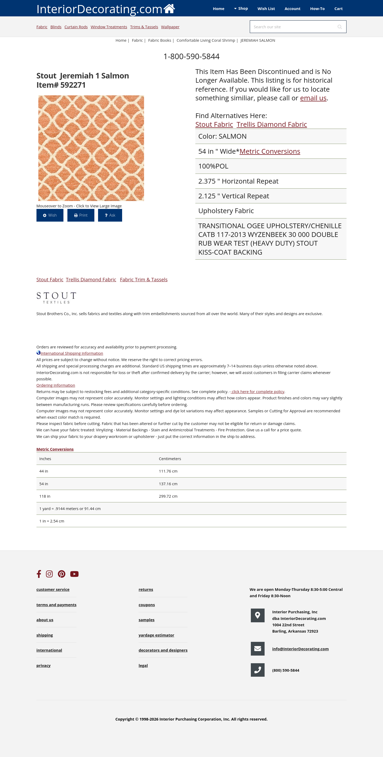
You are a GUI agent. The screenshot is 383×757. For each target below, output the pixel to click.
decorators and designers (163, 650)
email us (313, 97)
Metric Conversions (269, 151)
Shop (243, 8)
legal (143, 665)
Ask (112, 215)
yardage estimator (156, 635)
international (49, 650)
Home (218, 8)
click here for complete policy (257, 391)
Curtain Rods (76, 26)
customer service (53, 589)
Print (83, 215)
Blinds (56, 26)
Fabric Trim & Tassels (144, 279)
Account (293, 8)
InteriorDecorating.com (106, 8)
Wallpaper (170, 26)
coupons (147, 604)
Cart (338, 8)
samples (146, 619)
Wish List (266, 8)
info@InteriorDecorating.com (300, 648)
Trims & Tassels (144, 26)
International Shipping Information (69, 353)
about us (44, 619)
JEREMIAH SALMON (258, 40)
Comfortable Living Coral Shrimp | (207, 40)
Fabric (41, 26)
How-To (317, 8)
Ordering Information (55, 385)
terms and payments (56, 604)
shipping (44, 635)
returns (146, 589)
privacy (43, 665)
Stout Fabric (214, 124)
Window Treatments (109, 26)
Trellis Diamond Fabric (272, 124)
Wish (52, 215)
